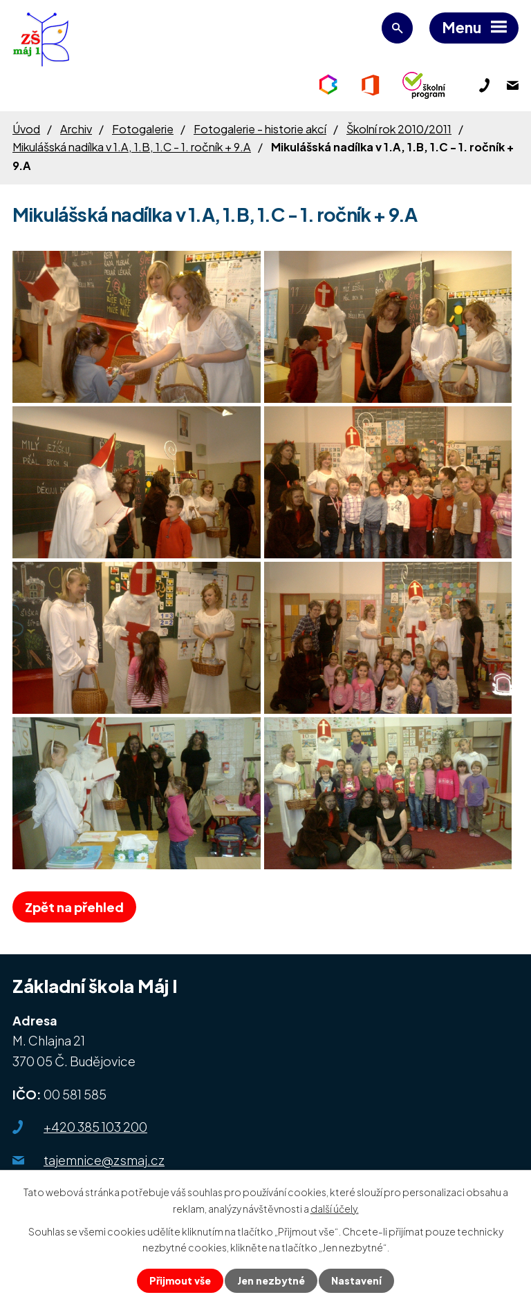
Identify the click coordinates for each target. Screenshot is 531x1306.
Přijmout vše (180, 1280)
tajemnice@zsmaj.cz (104, 1160)
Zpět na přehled (74, 907)
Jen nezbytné (271, 1280)
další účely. (334, 1208)
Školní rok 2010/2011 (398, 129)
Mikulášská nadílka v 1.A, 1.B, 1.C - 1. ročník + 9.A (131, 147)
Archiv (76, 129)
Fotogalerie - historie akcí (260, 129)
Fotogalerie (143, 129)
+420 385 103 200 (95, 1127)
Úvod (26, 129)
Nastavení (356, 1280)
